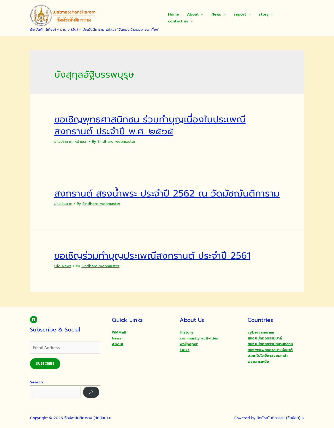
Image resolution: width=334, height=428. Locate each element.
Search (36, 382)
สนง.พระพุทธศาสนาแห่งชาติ (270, 350)
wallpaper (189, 344)
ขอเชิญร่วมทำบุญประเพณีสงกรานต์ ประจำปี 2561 (152, 256)
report (237, 14)
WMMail (119, 332)
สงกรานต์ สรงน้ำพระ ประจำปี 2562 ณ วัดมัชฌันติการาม (167, 193)
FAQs (185, 350)
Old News (62, 266)
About (191, 14)
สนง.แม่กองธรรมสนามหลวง (270, 344)
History (186, 332)
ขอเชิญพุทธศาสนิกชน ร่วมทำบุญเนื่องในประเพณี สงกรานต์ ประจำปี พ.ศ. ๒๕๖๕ (150, 125)
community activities (199, 338)
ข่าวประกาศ (63, 141)
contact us (178, 21)
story (260, 14)
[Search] (91, 392)
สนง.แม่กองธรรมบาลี (265, 338)
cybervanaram (261, 332)
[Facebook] (33, 319)
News (214, 14)
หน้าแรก (81, 141)
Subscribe (45, 363)
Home (173, 14)
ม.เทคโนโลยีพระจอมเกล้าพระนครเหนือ (268, 358)
